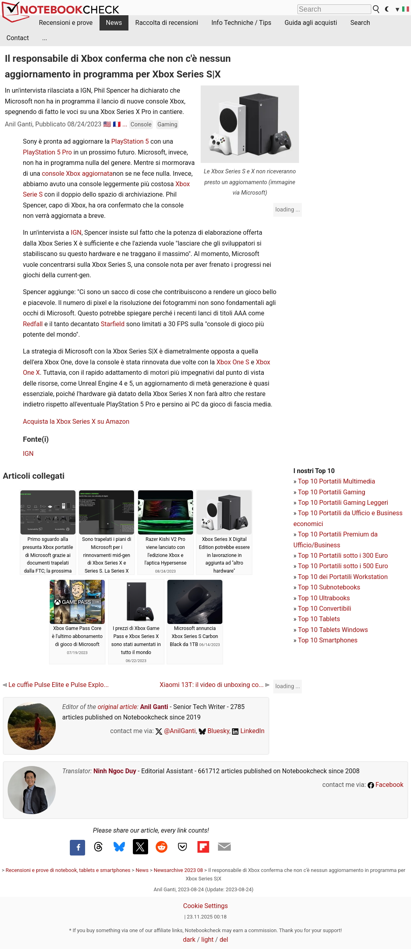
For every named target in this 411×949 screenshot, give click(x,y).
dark (189, 939)
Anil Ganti (154, 707)
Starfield (113, 324)
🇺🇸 (107, 124)
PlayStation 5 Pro (47, 152)
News (114, 22)
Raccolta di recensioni (166, 22)
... (44, 38)
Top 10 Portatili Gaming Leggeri (343, 502)
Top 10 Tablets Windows (333, 630)
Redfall (33, 324)
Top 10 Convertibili (324, 608)
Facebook (385, 784)
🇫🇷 (117, 124)
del (224, 939)
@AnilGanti (175, 731)
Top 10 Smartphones (328, 640)
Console (140, 124)
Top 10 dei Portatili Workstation (343, 577)
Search (360, 22)
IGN (76, 232)
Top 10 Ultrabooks (324, 598)
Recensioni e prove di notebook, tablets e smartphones (68, 870)
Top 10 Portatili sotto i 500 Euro (343, 566)
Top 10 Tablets (319, 619)
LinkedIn (248, 731)
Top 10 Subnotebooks (329, 587)
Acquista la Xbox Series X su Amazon (76, 421)
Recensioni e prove (66, 22)
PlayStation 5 (130, 141)
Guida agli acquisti (311, 22)
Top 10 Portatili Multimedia (336, 481)
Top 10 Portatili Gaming (331, 492)
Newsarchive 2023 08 (178, 870)
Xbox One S (232, 362)
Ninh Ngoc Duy (115, 771)
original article (117, 707)
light (207, 939)
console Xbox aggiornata (77, 173)
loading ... (287, 209)
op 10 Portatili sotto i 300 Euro (344, 555)
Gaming (167, 124)
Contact (17, 38)
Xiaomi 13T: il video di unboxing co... (214, 685)
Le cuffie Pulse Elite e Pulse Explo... (56, 685)
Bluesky (214, 731)
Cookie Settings (205, 906)
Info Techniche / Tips (241, 22)
